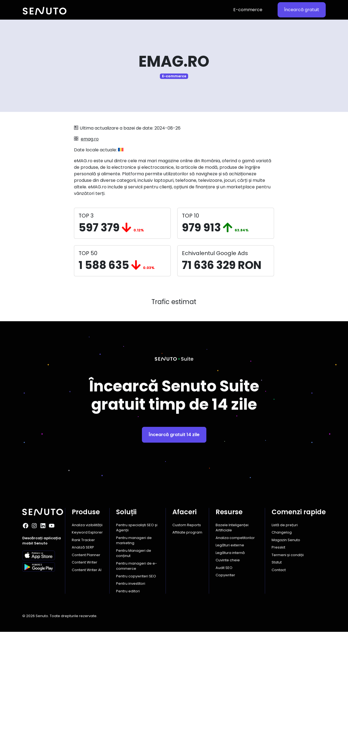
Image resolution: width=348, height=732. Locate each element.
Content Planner (86, 655)
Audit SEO (224, 667)
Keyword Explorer (87, 632)
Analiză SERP (83, 647)
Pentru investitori (130, 683)
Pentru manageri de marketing (134, 640)
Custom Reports (186, 625)
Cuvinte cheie (228, 660)
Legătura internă (230, 653)
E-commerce (247, 10)
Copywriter (225, 675)
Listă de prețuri (285, 625)
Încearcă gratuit (301, 10)
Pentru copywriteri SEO (136, 676)
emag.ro (90, 139)
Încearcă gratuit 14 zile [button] (174, 535)
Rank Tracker (83, 640)
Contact (279, 670)
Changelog (282, 632)
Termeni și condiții (288, 655)
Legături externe (230, 645)
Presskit (278, 647)
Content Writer (84, 662)
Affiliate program (187, 632)
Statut (277, 662)
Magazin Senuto (286, 640)
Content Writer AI (86, 670)
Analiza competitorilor (235, 638)
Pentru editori (128, 691)
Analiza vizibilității (87, 625)
